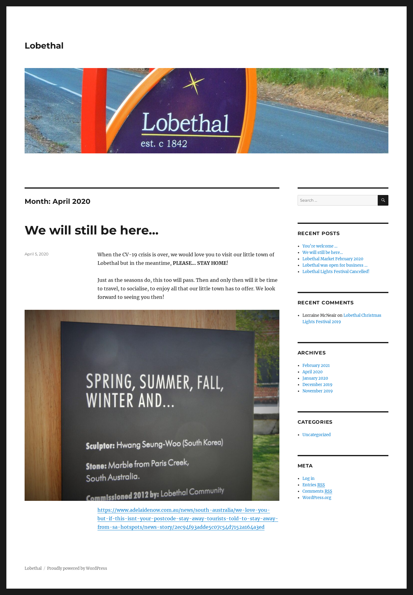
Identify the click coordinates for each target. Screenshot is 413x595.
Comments (317, 491)
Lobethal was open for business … (334, 265)
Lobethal (44, 45)
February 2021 (316, 365)
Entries (313, 485)
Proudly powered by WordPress (77, 568)
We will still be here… (92, 230)
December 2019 (317, 384)
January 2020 (315, 378)
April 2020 (312, 371)
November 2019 (317, 391)
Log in (308, 478)
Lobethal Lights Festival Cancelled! (336, 271)
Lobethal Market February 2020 (332, 259)
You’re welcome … (319, 246)
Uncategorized (316, 434)
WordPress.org (316, 497)
